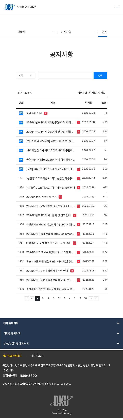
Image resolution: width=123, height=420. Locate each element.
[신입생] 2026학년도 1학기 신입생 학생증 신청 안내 (50, 178)
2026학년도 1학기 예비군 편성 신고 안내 (48, 215)
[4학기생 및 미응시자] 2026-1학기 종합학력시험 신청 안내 (50, 150)
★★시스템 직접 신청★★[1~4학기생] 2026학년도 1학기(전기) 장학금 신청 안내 (50, 261)
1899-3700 (28, 376)
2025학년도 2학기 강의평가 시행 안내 (47, 270)
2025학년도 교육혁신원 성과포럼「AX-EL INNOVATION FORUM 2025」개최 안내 (50, 206)
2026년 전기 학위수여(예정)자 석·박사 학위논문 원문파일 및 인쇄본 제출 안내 (50, 252)
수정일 (101, 92)
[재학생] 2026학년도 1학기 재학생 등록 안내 (50, 187)
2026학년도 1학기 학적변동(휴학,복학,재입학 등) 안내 (50, 122)
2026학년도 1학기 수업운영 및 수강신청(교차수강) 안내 (50, 131)
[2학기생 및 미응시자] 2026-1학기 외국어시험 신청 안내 (50, 141)
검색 (100, 75)
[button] (34, 32)
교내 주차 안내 (34, 113)
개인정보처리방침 (12, 355)
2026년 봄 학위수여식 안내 (41, 196)
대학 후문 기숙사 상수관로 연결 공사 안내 (48, 243)
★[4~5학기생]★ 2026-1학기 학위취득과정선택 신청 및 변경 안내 (50, 159)
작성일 (92, 92)
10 (85, 298)
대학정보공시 (38, 355)
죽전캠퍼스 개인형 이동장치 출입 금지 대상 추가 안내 (50, 224)
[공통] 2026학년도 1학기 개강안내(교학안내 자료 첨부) (50, 169)
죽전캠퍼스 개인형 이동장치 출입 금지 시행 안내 (50, 289)
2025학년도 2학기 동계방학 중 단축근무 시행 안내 (50, 280)
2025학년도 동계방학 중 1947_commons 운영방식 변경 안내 (50, 234)
